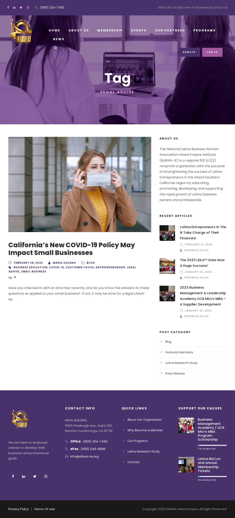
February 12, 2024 (198, 244)
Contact (133, 462)
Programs (201, 30)
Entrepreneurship (103, 267)
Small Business (20, 271)
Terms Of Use (45, 509)
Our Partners (167, 30)
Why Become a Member (144, 430)
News (58, 39)
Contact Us (219, 7)
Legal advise (128, 267)
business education (29, 267)
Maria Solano (62, 263)
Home (54, 30)
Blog (86, 263)
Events (137, 30)
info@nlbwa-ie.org (84, 456)
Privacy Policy (18, 509)
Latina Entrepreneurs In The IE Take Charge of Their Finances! (203, 233)
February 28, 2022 (27, 263)
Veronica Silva (195, 250)
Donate (190, 52)
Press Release (175, 373)
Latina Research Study (181, 363)
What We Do (168, 7)
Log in (213, 52)
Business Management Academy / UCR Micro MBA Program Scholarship (211, 429)
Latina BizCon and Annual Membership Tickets (209, 464)
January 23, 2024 (198, 272)
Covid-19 (53, 267)
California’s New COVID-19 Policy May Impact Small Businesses (71, 248)
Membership (108, 30)
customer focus (74, 267)
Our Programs (137, 441)
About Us (78, 30)
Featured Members (179, 352)
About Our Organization (144, 420)
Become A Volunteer (194, 7)
